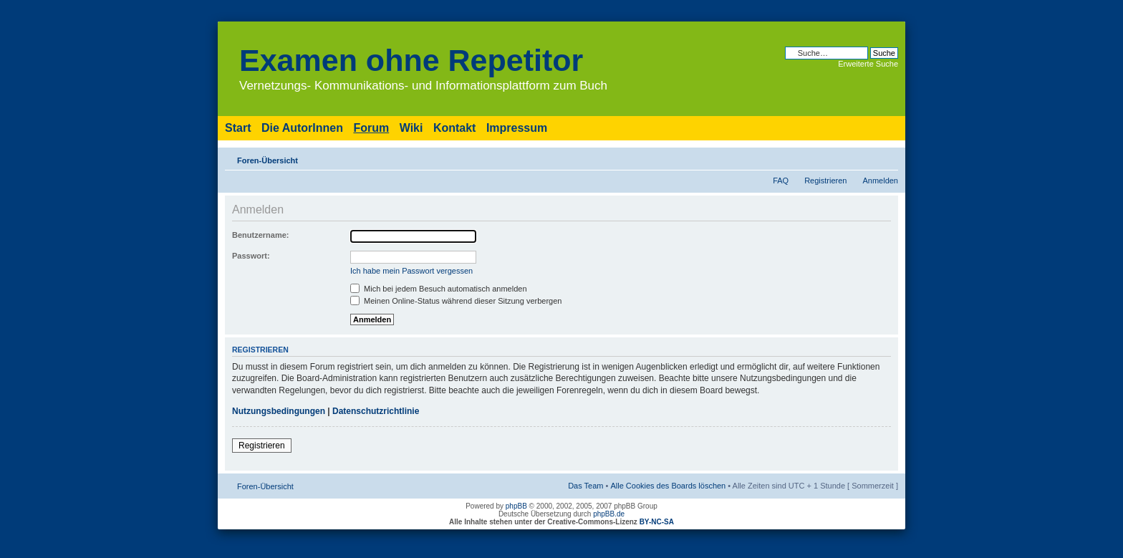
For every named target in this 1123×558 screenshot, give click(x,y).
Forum (371, 128)
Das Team (585, 485)
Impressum (516, 128)
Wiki (411, 128)
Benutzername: (260, 235)
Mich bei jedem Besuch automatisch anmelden (438, 288)
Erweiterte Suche (868, 63)
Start (238, 128)
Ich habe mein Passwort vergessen (411, 270)
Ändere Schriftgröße (887, 157)
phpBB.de (609, 514)
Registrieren (825, 180)
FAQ (781, 180)
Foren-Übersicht (267, 160)
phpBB (516, 506)
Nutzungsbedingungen (278, 411)
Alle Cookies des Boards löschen (668, 485)
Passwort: (251, 255)
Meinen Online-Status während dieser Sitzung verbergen (456, 301)
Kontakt (454, 128)
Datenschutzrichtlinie (375, 411)
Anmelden (880, 180)
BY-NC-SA (657, 522)
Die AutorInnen (302, 128)
